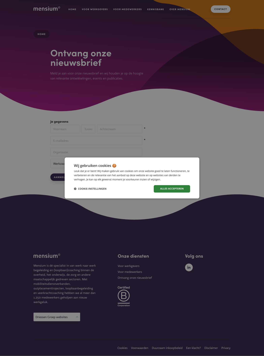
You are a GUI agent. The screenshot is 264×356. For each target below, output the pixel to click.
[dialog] (132, 177)
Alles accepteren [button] (172, 188)
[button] (90, 188)
